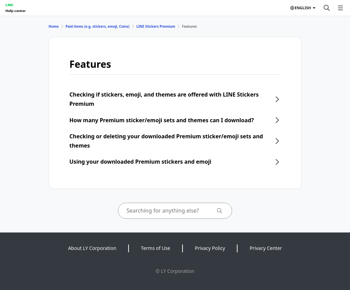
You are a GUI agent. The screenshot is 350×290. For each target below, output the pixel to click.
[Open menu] (340, 8)
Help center (15, 10)
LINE (9, 4)
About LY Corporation (92, 248)
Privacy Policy (210, 248)
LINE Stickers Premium (155, 26)
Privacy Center (266, 248)
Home (54, 26)
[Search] (327, 8)
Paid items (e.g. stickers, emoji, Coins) (98, 26)
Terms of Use (155, 248)
